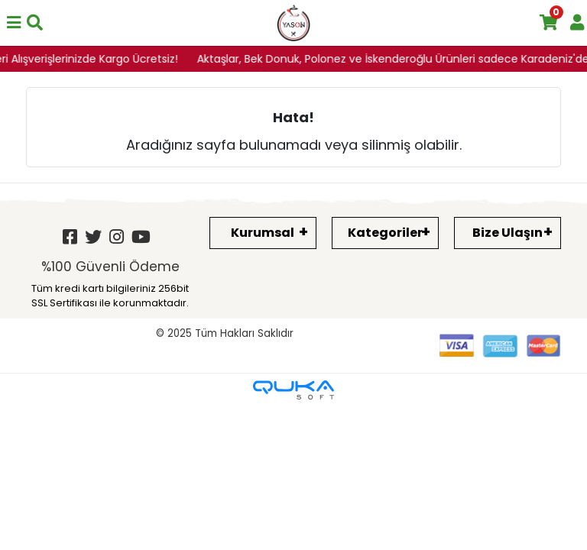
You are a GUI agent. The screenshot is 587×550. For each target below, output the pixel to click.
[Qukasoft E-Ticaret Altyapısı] (293, 390)
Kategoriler (385, 232)
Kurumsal (262, 232)
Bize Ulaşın (507, 232)
